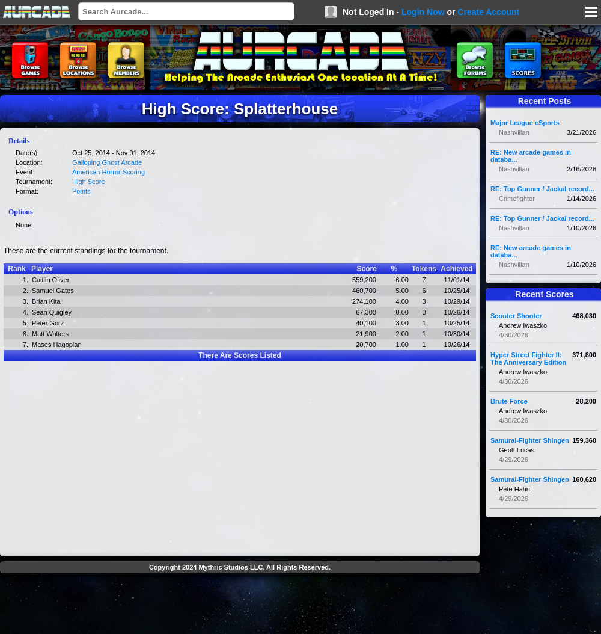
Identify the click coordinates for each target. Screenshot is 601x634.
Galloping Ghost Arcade (107, 162)
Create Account (488, 12)
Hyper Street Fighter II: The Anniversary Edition (528, 358)
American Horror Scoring (108, 172)
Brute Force (509, 401)
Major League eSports (525, 122)
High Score (88, 181)
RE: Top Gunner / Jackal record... (542, 188)
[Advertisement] (240, 605)
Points (81, 191)
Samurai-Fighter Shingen (529, 440)
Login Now (423, 12)
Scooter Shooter (516, 315)
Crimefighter (517, 198)
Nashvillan (514, 132)
